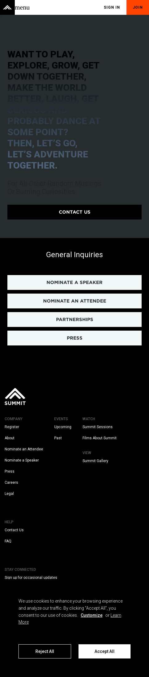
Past (58, 438)
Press (9, 471)
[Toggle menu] (22, 7)
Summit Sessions (98, 427)
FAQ (8, 541)
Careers (11, 482)
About (9, 438)
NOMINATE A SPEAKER (74, 282)
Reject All (44, 651)
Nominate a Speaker (22, 460)
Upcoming (62, 427)
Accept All (105, 651)
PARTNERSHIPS (74, 319)
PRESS (75, 338)
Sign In (112, 7)
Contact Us (14, 530)
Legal (9, 493)
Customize (92, 615)
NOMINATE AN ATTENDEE (74, 301)
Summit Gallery (95, 461)
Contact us (75, 212)
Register (12, 427)
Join (138, 7)
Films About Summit (100, 438)
